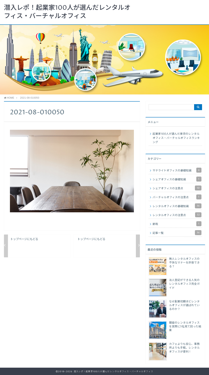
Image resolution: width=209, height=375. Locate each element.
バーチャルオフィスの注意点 (177, 196)
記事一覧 (177, 232)
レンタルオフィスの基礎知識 (177, 205)
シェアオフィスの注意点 (177, 188)
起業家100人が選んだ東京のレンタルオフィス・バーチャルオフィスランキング (176, 138)
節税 (177, 223)
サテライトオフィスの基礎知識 (177, 170)
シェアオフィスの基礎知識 (177, 179)
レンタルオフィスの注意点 (177, 214)
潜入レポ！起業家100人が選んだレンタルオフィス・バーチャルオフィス (67, 12)
